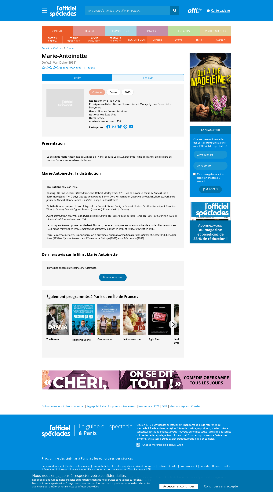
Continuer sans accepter (221, 486)
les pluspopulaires (73, 40)
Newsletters (145, 406)
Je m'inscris (210, 189)
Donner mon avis (112, 277)
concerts (152, 31)
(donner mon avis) (70, 67)
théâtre (89, 31)
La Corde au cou (132, 339)
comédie (157, 39)
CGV (156, 406)
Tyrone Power (157, 104)
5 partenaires (57, 483)
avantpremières (94, 40)
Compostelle (104, 339)
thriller (199, 39)
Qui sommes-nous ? (53, 406)
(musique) (149, 206)
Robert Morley (140, 104)
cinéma (57, 31)
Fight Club (154, 339)
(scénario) (90, 206)
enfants (184, 31)
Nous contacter (75, 406)
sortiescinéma (52, 40)
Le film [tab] (77, 78)
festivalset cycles (115, 40)
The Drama (52, 339)
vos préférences (118, 483)
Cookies (195, 406)
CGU (164, 406)
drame (178, 39)
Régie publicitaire (96, 406)
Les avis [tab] (148, 78)
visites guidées (215, 31)
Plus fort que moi (81, 339)
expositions (120, 31)
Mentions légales (178, 406)
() (75, 193)
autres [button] (220, 39)
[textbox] (127, 10)
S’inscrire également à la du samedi (210, 178)
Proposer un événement (122, 406)
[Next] (173, 324)
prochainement (136, 39)
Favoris (89, 67)
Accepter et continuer (178, 486)
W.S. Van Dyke (112, 100)
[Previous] (52, 324)
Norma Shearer (121, 104)
